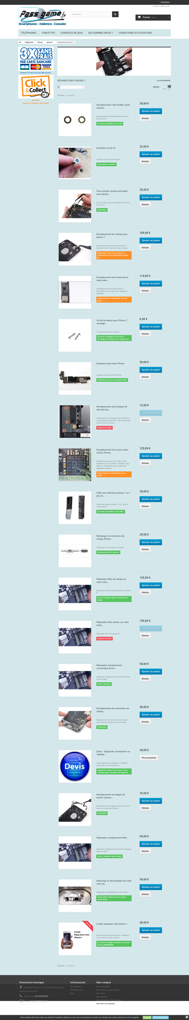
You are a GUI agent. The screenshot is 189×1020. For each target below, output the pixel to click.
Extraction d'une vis (106, 148)
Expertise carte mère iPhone (110, 363)
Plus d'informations (160, 1017)
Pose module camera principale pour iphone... (111, 192)
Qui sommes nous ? (100, 32)
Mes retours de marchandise (107, 990)
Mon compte (103, 982)
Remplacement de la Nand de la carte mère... (112, 279)
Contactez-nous (76, 990)
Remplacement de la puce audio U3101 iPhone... (112, 451)
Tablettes (48, 32)
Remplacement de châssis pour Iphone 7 (111, 235)
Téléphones (28, 32)
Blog (72, 993)
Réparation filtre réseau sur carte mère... (112, 623)
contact (156, 6)
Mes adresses (101, 997)
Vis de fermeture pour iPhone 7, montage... (112, 322)
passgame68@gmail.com (39, 1001)
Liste (169, 87)
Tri (58, 87)
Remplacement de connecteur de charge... (112, 710)
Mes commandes (103, 987)
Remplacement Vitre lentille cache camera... (113, 106)
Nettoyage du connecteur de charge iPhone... (110, 537)
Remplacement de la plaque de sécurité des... (111, 408)
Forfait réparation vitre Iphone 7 (111, 924)
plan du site (165, 6)
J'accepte (147, 1017)
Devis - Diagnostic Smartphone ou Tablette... (113, 753)
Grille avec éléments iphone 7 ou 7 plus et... (113, 494)
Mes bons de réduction (105, 1004)
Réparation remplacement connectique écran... (109, 667)
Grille (164, 87)
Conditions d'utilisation (135, 32)
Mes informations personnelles (108, 1000)
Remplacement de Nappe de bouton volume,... (110, 796)
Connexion (165, 2)
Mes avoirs (100, 993)
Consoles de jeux (71, 32)
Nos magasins (76, 987)
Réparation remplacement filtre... (112, 837)
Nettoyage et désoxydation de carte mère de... (113, 882)
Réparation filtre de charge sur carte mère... (111, 580)
